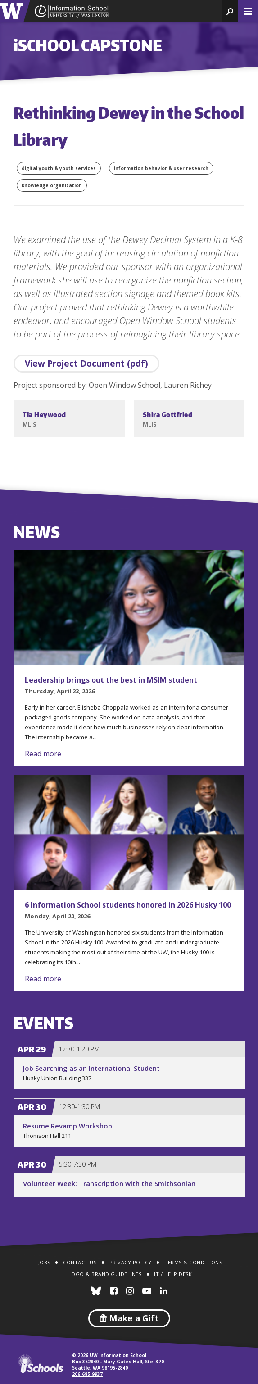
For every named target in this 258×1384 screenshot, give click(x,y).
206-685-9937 (87, 1374)
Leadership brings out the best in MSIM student (111, 680)
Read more (43, 754)
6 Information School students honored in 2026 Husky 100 (128, 905)
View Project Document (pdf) (86, 363)
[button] (230, 11)
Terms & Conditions (193, 1262)
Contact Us (79, 1262)
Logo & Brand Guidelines (105, 1274)
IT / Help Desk (173, 1274)
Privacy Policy (130, 1262)
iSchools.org (40, 1363)
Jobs (44, 1262)
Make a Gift (129, 1318)
